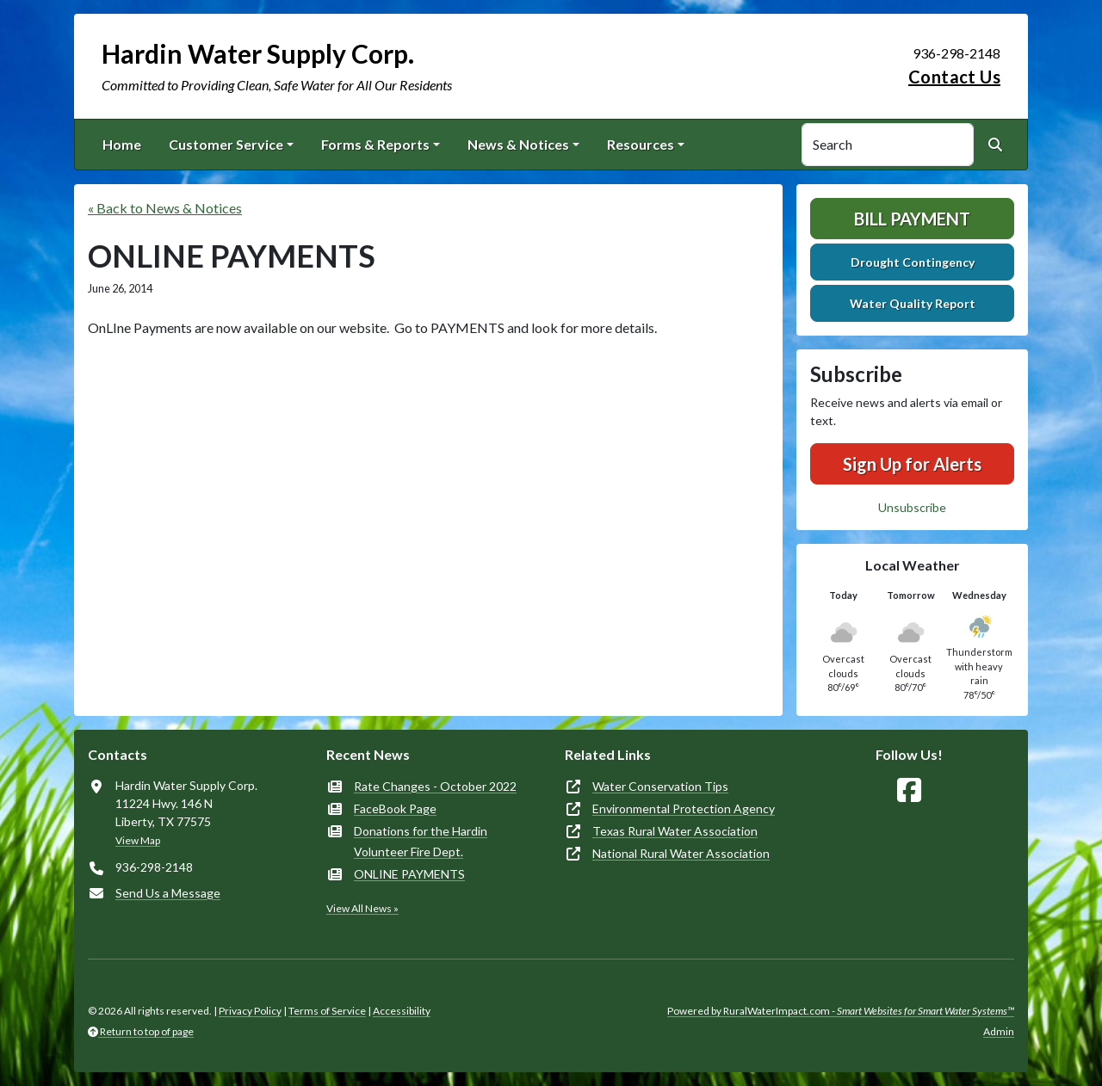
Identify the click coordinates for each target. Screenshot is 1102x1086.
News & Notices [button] (518, 144)
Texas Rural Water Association (675, 831)
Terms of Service (327, 1010)
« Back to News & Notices (165, 208)
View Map (137, 840)
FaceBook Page (395, 808)
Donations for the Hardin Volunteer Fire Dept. (420, 841)
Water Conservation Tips (660, 786)
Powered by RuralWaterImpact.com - (840, 1010)
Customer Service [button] (226, 144)
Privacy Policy (250, 1010)
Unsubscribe (912, 507)
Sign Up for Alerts (912, 464)
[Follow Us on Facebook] (909, 790)
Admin (998, 1031)
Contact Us (954, 76)
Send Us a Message (167, 892)
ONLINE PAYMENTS (409, 874)
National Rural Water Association (681, 853)
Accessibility (401, 1010)
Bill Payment (912, 218)
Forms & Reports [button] (375, 144)
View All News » (362, 908)
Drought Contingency (913, 262)
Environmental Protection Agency (683, 808)
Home (121, 144)
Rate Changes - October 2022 (435, 786)
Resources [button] (640, 144)
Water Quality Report (912, 303)
